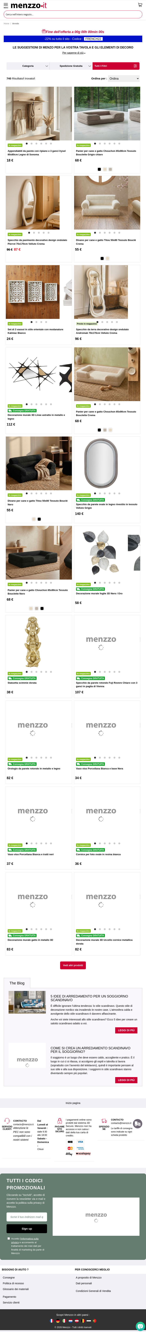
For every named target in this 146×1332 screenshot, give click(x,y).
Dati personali (84, 1283)
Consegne (9, 1277)
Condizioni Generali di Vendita (93, 1290)
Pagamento (9, 1296)
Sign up (27, 1228)
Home (6, 23)
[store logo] (73, 5)
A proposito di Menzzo (89, 1277)
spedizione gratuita (71, 66)
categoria (28, 66)
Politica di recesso (13, 1283)
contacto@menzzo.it (121, 1123)
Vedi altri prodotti (73, 965)
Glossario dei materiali (16, 1289)
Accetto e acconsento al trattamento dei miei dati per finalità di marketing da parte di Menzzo (25, 1246)
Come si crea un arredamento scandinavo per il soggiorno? (90, 1050)
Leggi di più (126, 1030)
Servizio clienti (11, 1302)
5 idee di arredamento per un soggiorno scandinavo (89, 998)
